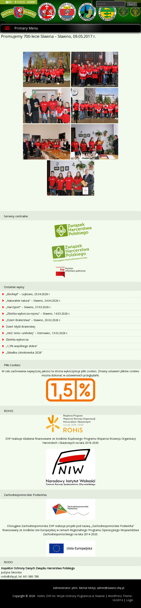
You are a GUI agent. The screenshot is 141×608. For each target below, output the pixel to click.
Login (129, 600)
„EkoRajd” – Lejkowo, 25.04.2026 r (28, 294)
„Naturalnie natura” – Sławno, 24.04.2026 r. (33, 300)
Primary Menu (26, 28)
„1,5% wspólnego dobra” (21, 346)
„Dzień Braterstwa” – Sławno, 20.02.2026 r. (33, 320)
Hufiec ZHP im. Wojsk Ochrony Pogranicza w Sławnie (71, 596)
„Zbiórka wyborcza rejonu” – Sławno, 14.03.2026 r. (38, 313)
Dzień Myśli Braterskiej (20, 326)
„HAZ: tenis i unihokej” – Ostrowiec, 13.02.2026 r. (37, 333)
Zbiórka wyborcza (17, 339)
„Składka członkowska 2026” (24, 352)
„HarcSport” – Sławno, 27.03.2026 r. (28, 307)
